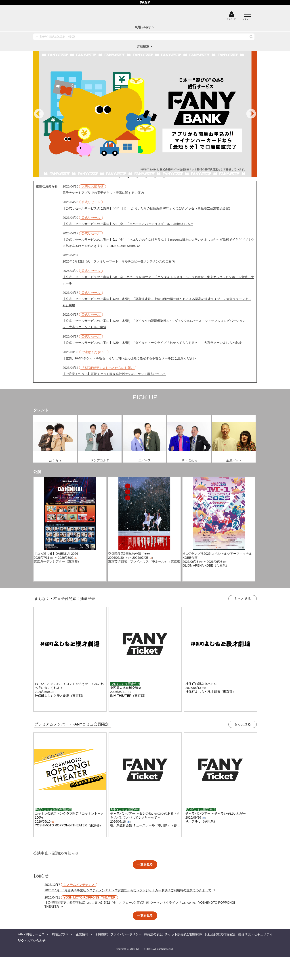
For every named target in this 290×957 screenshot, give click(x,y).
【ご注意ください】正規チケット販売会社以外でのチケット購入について (114, 374)
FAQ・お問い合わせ (31, 940)
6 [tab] (168, 177)
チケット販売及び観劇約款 (183, 934)
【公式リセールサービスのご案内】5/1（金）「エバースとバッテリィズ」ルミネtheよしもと (128, 224)
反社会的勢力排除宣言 (220, 934)
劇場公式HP (60, 934)
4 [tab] (150, 177)
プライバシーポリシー (126, 934)
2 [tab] (133, 177)
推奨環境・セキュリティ (255, 934)
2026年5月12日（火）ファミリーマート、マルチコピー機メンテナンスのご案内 (119, 261)
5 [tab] (159, 177)
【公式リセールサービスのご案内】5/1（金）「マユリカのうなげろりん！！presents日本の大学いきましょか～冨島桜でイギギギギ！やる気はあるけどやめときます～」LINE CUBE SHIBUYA (158, 243)
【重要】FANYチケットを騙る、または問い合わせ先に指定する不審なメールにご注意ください (129, 358)
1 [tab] (124, 177)
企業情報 (82, 934)
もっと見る (242, 598)
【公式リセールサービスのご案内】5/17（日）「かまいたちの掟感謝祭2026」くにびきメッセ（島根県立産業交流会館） (147, 208)
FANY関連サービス (30, 934)
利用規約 (102, 934)
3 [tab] (142, 177)
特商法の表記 (153, 934)
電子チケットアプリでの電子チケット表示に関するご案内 (103, 192)
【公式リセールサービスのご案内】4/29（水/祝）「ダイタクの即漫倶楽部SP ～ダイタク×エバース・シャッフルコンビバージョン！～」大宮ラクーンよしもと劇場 (155, 324)
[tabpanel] (145, 114)
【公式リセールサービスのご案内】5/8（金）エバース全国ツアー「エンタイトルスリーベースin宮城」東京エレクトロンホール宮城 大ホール (158, 280)
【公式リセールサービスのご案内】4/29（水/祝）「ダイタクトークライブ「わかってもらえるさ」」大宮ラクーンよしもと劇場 (152, 342)
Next (251, 114)
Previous (38, 114)
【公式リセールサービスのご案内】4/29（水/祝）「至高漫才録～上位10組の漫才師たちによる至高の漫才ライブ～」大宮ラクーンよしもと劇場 (157, 302)
